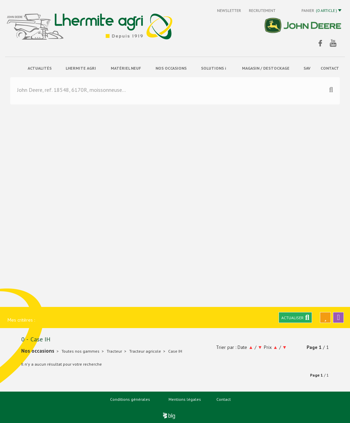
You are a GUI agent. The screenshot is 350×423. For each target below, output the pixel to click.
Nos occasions (171, 68)
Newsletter (229, 10)
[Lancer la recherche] (331, 90)
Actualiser (295, 317)
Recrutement (262, 10)
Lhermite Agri (81, 68)
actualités (40, 68)
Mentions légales (185, 399)
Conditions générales (130, 399)
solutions (213, 68)
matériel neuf (126, 68)
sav (307, 68)
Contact (223, 399)
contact (330, 68)
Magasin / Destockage (266, 68)
